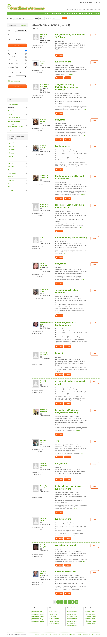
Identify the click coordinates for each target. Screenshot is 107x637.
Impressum (44, 634)
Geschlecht (11, 63)
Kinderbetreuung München (37, 620)
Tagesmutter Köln (89, 620)
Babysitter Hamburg (54, 623)
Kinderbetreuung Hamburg (37, 616)
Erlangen (10, 156)
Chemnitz (11, 190)
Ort (9, 39)
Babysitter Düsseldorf (54, 613)
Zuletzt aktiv (11, 76)
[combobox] (21, 72)
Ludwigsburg (12, 173)
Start (46, 13)
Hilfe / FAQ (97, 2)
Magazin (96, 13)
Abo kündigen (86, 634)
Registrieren (88, 2)
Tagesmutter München (90, 621)
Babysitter (17, 50)
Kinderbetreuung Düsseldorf (38, 613)
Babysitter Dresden (54, 620)
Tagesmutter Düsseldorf (91, 613)
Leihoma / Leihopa (17, 60)
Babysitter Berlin (53, 611)
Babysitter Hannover (72, 611)
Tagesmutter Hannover (91, 618)
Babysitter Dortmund (54, 618)
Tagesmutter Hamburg (90, 616)
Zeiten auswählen (14, 81)
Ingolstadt (11, 143)
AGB (50, 634)
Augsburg (11, 146)
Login (80, 2)
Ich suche (9, 18)
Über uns (36, 634)
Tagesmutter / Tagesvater (17, 54)
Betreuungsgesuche (85, 13)
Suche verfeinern (17, 45)
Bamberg (10, 163)
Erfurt (9, 187)
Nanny (10, 114)
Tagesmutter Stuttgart (90, 623)
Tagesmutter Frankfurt (90, 614)
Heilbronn (11, 180)
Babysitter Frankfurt (54, 621)
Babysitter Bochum (54, 616)
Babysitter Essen (53, 614)
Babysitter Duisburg (72, 623)
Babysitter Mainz (71, 620)
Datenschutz (56, 634)
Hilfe (93, 634)
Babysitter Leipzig (71, 614)
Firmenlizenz (65, 634)
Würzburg (11, 166)
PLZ (36, 18)
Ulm (9, 160)
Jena (9, 183)
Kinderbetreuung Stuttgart (37, 621)
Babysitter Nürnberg (72, 621)
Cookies (98, 634)
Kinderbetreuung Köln (36, 618)
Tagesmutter (11, 111)
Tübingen (11, 176)
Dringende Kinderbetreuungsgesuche (15, 125)
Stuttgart (10, 170)
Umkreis (48, 18)
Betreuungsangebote (70, 13)
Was (9, 30)
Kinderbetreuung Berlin (37, 611)
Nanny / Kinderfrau (17, 57)
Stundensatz (11, 67)
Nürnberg (11, 153)
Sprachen (10, 72)
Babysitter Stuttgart (72, 618)
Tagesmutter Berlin (90, 611)
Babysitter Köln (71, 613)
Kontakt (79, 634)
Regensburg (11, 149)
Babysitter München (72, 616)
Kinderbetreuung (56, 13)
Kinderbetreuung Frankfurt (38, 614)
